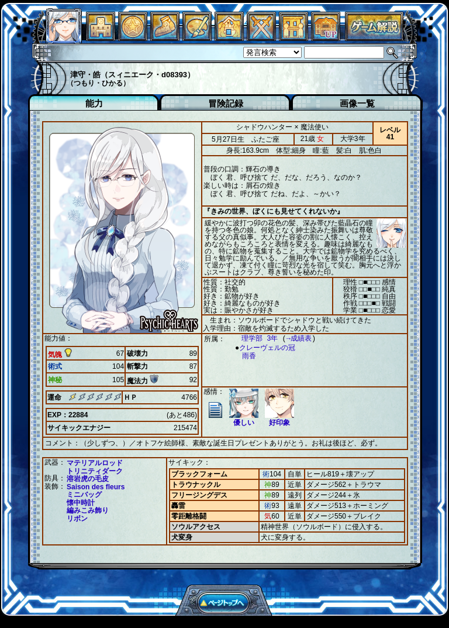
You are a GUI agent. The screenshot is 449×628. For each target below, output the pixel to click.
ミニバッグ (84, 494)
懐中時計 (81, 502)
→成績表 (293, 339)
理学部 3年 (254, 339)
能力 (94, 103)
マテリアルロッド (95, 462)
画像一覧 (357, 103)
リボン (77, 518)
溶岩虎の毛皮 (88, 478)
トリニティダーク (95, 470)
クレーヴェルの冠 (264, 348)
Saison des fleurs (96, 486)
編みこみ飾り (88, 510)
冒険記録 (225, 103)
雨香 (243, 356)
